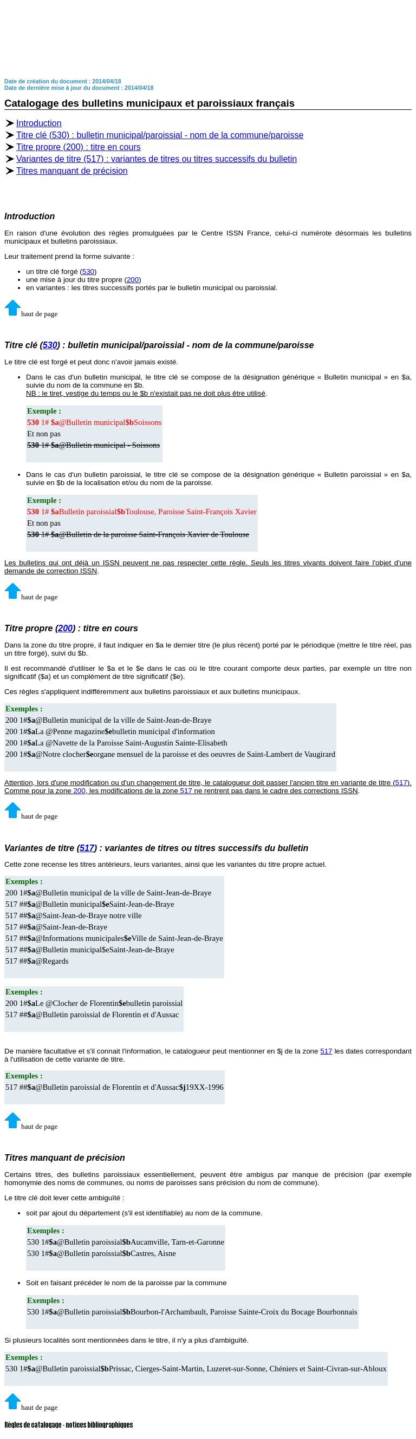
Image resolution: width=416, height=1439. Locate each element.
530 (88, 271)
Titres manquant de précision (72, 170)
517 (401, 783)
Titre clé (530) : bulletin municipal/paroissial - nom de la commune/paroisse (159, 135)
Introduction (39, 123)
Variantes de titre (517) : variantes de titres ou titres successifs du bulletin (156, 158)
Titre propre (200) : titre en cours (78, 147)
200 (133, 280)
